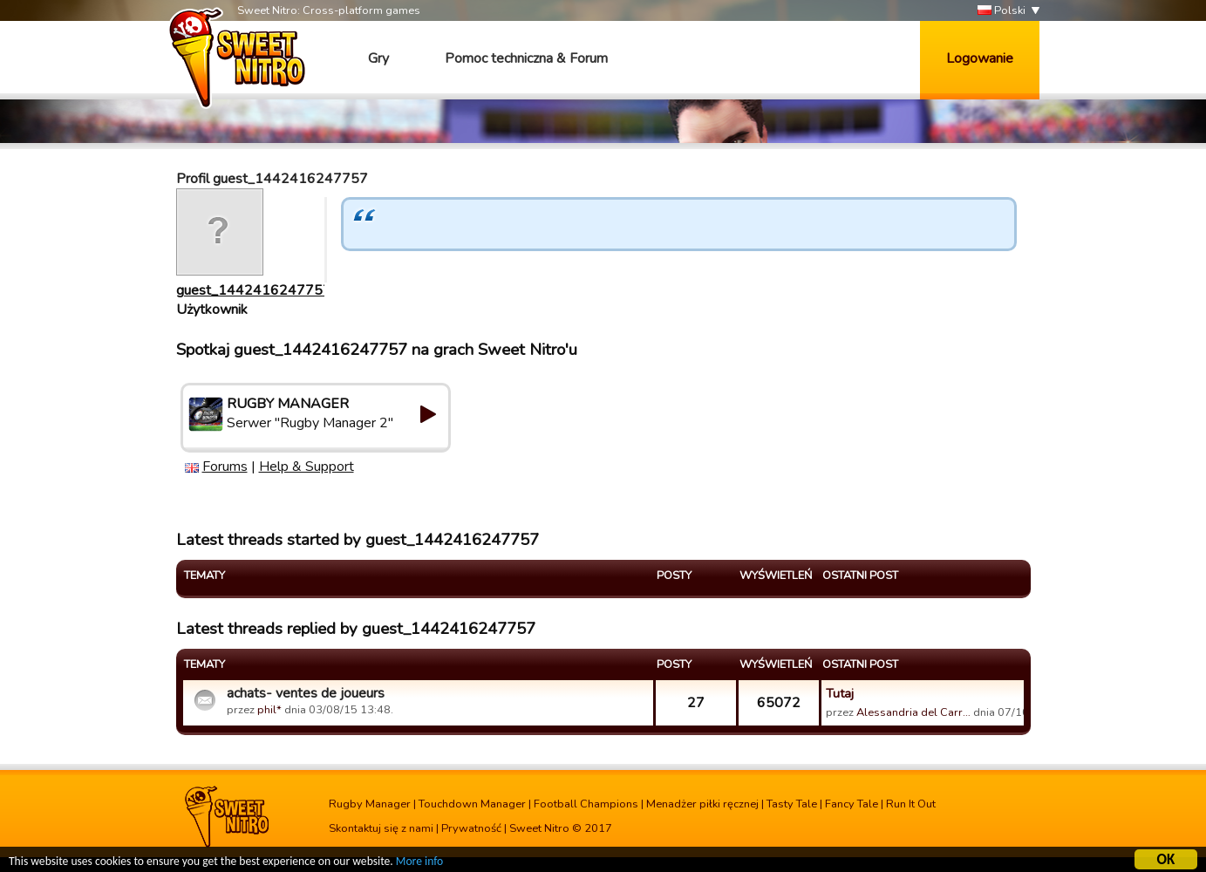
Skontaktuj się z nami (381, 828)
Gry (378, 58)
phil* (269, 710)
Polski (1001, 11)
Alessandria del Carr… (913, 712)
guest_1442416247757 (253, 290)
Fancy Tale (851, 804)
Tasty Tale (792, 804)
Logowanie (979, 58)
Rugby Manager (370, 804)
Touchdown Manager (472, 804)
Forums (225, 466)
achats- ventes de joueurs (306, 693)
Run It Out (911, 804)
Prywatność (471, 828)
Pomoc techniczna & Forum (526, 58)
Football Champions (586, 804)
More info (419, 862)
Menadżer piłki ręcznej (702, 804)
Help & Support (306, 466)
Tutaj (840, 693)
